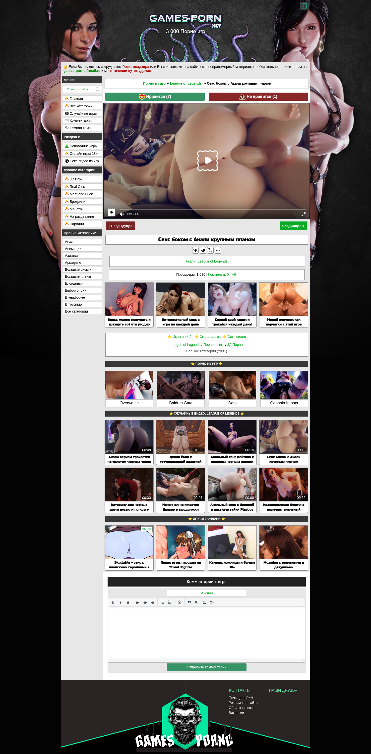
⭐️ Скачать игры (207, 337)
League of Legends (186, 83)
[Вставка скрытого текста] (211, 602)
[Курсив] (120, 602)
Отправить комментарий (207, 667)
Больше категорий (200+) (206, 351)
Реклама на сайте (243, 703)
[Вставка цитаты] (189, 602)
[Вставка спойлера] (204, 602)
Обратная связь (241, 708)
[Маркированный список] (162, 602)
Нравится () (155, 97)
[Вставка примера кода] (196, 602)
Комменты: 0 (218, 274)
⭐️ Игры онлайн (180, 337)
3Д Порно (235, 345)
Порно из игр (154, 83)
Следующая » (293, 226)
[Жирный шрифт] (113, 602)
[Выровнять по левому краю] (137, 602)
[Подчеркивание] (128, 602)
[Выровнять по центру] (145, 602)
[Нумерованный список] (170, 602)
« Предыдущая (120, 226)
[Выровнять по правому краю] (152, 602)
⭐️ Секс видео (234, 337)
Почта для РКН (241, 698)
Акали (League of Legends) (207, 261)
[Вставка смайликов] (179, 602)
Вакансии (236, 713)
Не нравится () (258, 97)
